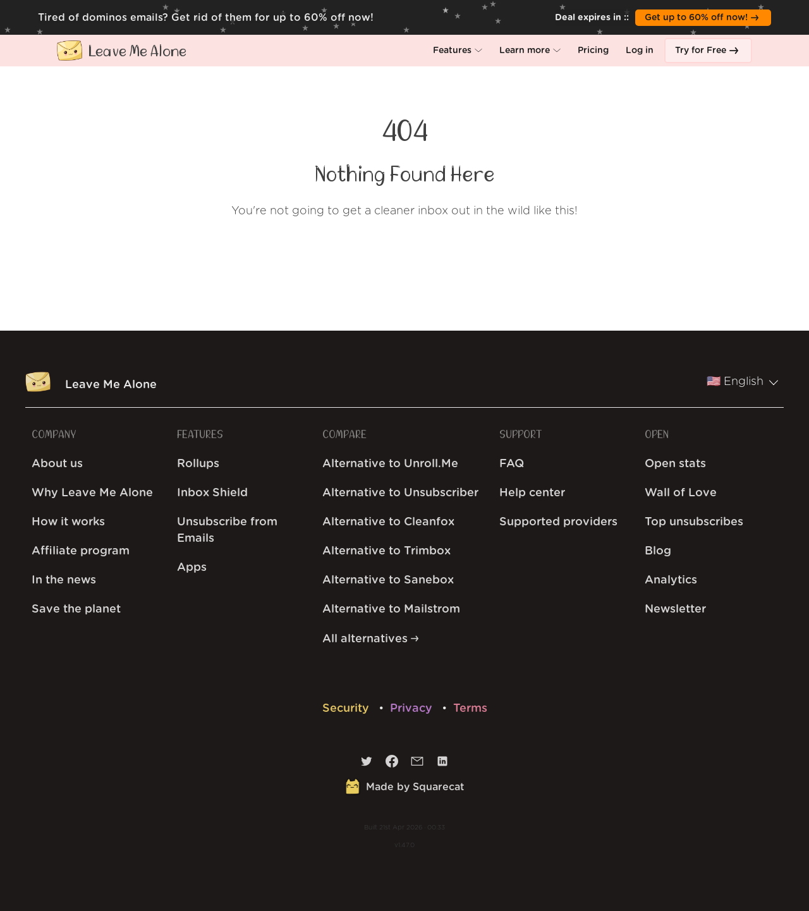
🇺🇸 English (743, 382)
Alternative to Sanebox (388, 580)
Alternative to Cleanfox (388, 522)
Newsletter (675, 609)
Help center (532, 493)
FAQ (511, 464)
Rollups (198, 464)
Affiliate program (81, 551)
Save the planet (76, 609)
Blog (658, 551)
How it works (68, 522)
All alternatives (370, 639)
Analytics (671, 580)
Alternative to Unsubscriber (400, 493)
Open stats (675, 464)
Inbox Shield (212, 493)
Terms (470, 708)
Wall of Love (681, 493)
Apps (192, 567)
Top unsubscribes (694, 522)
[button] (458, 50)
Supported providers (558, 522)
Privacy (412, 708)
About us (57, 464)
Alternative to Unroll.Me (390, 464)
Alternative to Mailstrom (391, 609)
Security (347, 708)
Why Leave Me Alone (92, 493)
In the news (64, 580)
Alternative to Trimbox (386, 551)
